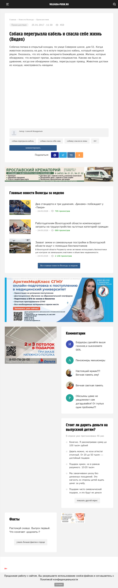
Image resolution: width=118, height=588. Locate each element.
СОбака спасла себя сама (50, 141)
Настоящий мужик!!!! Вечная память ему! (88, 372)
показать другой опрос (87, 500)
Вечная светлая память (89, 385)
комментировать (33, 148)
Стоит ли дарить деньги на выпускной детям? (87, 427)
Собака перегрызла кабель (23, 141)
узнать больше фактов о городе (31, 542)
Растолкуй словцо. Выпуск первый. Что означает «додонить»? (29, 530)
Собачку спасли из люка (77, 141)
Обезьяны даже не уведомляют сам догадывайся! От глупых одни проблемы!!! (90, 401)
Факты (14, 519)
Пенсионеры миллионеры (90, 360)
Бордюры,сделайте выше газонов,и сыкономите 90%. (91, 346)
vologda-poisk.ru (59, 4)
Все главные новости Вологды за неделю (59, 265)
